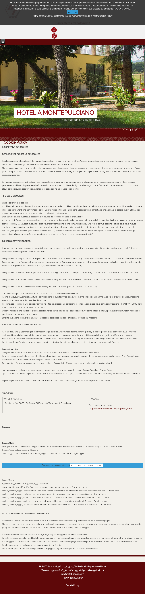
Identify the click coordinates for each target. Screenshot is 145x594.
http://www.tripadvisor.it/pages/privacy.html (111, 408)
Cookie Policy (15, 142)
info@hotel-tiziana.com (72, 574)
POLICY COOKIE (122, 9)
